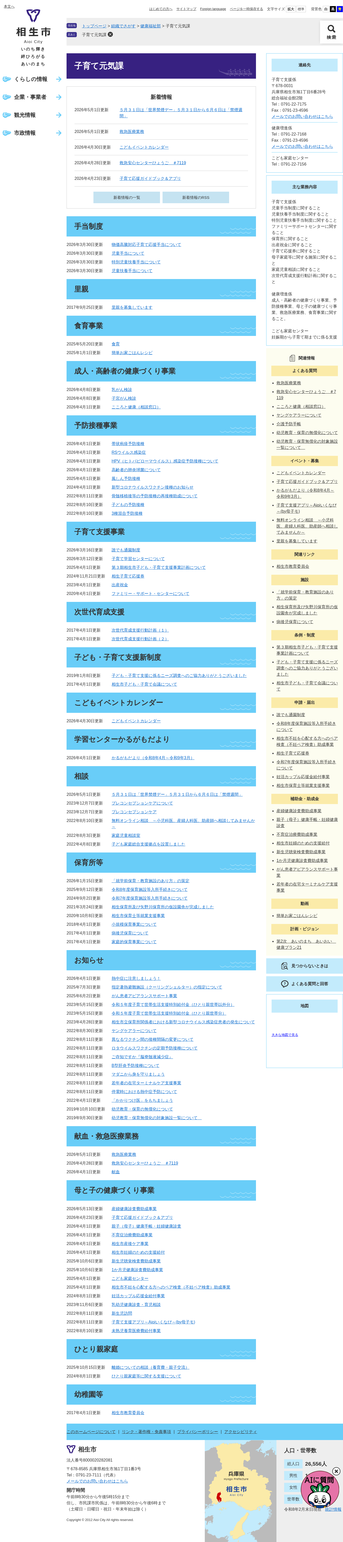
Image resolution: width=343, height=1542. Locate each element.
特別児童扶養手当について (136, 262)
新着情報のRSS (195, 197)
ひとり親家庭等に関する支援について (146, 1376)
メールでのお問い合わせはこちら (302, 116)
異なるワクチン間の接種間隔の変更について (153, 1039)
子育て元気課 (94, 35)
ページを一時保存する (246, 9)
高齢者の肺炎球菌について (136, 470)
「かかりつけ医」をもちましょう (142, 1100)
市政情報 (25, 133)
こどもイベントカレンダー (144, 147)
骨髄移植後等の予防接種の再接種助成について (155, 496)
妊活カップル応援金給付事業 (138, 1296)
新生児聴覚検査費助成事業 (136, 1261)
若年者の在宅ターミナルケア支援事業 (146, 1083)
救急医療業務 (132, 131)
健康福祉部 (150, 26)
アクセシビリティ (240, 1432)
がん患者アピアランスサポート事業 (144, 996)
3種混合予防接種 (127, 513)
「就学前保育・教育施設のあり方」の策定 (150, 881)
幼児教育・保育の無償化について (142, 1109)
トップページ (94, 26)
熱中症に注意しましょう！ (136, 978)
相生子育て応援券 (128, 576)
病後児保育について (130, 933)
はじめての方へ (161, 9)
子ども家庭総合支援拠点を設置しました (148, 844)
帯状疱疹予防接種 (128, 443)
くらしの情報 (30, 79)
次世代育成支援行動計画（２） (140, 639)
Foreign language (213, 9)
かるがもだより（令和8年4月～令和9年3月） (153, 758)
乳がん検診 (122, 389)
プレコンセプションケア (134, 812)
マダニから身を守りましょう (138, 1074)
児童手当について (128, 253)
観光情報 (25, 115)
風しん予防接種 (126, 478)
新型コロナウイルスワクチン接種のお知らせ (153, 487)
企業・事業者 (30, 97)
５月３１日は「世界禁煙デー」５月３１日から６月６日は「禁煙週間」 (177, 794)
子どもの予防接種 (128, 504)
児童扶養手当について (132, 271)
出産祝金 (120, 585)
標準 (301, 9)
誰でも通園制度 (126, 550)
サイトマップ (186, 9)
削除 (110, 34)
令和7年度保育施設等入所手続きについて (150, 898)
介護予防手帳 (288, 424)
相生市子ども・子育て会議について (144, 684)
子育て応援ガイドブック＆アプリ (150, 178)
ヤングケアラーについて (134, 1031)
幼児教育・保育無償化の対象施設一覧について (157, 1118)
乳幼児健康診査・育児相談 (136, 1304)
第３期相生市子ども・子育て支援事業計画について (159, 567)
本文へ (9, 6)
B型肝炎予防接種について (135, 1065)
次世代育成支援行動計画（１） (140, 630)
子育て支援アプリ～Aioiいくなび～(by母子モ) (153, 1322)
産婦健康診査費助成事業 (134, 1209)
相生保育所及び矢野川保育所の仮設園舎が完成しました (163, 907)
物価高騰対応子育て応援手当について (146, 244)
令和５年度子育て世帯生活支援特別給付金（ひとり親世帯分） (169, 1013)
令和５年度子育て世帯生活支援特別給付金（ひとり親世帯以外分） (173, 1004)
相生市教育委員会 (128, 1413)
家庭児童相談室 (126, 835)
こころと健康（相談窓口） (136, 407)
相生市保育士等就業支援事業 (138, 915)
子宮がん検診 (124, 398)
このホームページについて (91, 1432)
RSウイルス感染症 (129, 452)
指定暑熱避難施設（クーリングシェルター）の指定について (167, 987)
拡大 (290, 9)
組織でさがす (123, 26)
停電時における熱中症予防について (144, 1091)
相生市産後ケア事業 (130, 1243)
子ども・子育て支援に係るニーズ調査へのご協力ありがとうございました (179, 675)
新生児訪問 (122, 1313)
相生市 (87, 1449)
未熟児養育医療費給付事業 (136, 1331)
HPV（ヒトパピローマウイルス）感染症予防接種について (165, 461)
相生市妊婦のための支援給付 (138, 1252)
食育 (116, 344)
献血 (116, 1172)
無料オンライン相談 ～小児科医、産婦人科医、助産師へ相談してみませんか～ (307, 526)
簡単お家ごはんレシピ (132, 353)
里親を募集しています (132, 307)
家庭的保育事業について (134, 942)
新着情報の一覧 (126, 197)
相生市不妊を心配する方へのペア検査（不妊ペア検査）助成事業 (171, 1287)
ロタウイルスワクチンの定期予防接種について (155, 1048)
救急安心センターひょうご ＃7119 (153, 163)
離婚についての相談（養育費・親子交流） (150, 1367)
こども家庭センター (130, 1278)
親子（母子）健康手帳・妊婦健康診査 (146, 1226)
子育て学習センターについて (138, 559)
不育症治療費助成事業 (132, 1235)
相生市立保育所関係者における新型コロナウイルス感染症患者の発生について (183, 1022)
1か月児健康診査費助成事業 (137, 1270)
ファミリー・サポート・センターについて (150, 593)
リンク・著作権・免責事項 (146, 1432)
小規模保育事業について (134, 924)
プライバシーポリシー (197, 1432)
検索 (331, 32)
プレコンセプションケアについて (142, 803)
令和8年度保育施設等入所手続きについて (150, 889)
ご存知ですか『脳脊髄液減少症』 (142, 1057)
